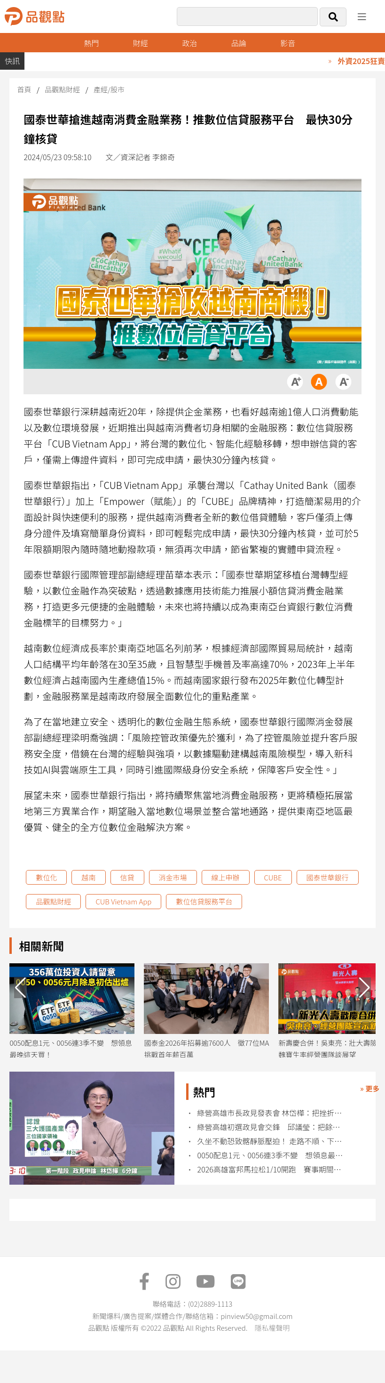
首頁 (24, 89)
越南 (88, 877)
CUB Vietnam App (123, 901)
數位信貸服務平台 (204, 901)
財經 (140, 43)
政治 (189, 43)
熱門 (91, 43)
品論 (238, 43)
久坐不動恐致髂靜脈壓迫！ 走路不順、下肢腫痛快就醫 (271, 1141)
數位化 (46, 877)
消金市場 (173, 877)
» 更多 (369, 1088)
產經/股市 (109, 89)
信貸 (127, 877)
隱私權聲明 (272, 1328)
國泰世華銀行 (327, 877)
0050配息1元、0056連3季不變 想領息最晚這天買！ (271, 1155)
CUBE (273, 877)
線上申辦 (226, 877)
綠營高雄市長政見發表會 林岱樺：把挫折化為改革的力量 (271, 1112)
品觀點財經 (62, 89)
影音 (287, 43)
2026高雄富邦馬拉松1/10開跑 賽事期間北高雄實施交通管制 (271, 1169)
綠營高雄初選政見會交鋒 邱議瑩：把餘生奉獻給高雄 (271, 1127)
